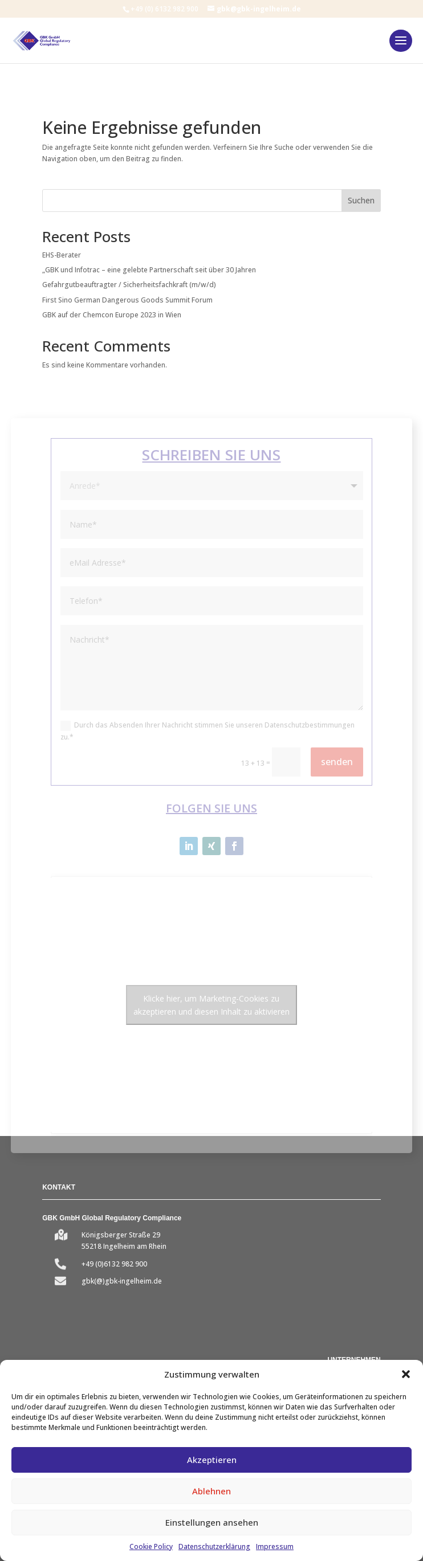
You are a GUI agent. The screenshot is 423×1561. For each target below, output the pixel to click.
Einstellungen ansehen (211, 1522)
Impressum (275, 1546)
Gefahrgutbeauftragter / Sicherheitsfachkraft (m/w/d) (129, 284)
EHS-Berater (61, 255)
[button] (406, 1374)
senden (337, 761)
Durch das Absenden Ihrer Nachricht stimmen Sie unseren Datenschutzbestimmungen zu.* (207, 730)
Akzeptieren (212, 1459)
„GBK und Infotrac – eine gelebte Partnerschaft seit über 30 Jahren (149, 270)
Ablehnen (211, 1491)
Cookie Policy (151, 1546)
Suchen (361, 200)
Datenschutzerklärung (214, 1546)
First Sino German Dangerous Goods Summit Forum (127, 300)
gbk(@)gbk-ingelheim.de (122, 1281)
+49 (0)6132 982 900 (114, 1264)
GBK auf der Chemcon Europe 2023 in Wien (111, 315)
